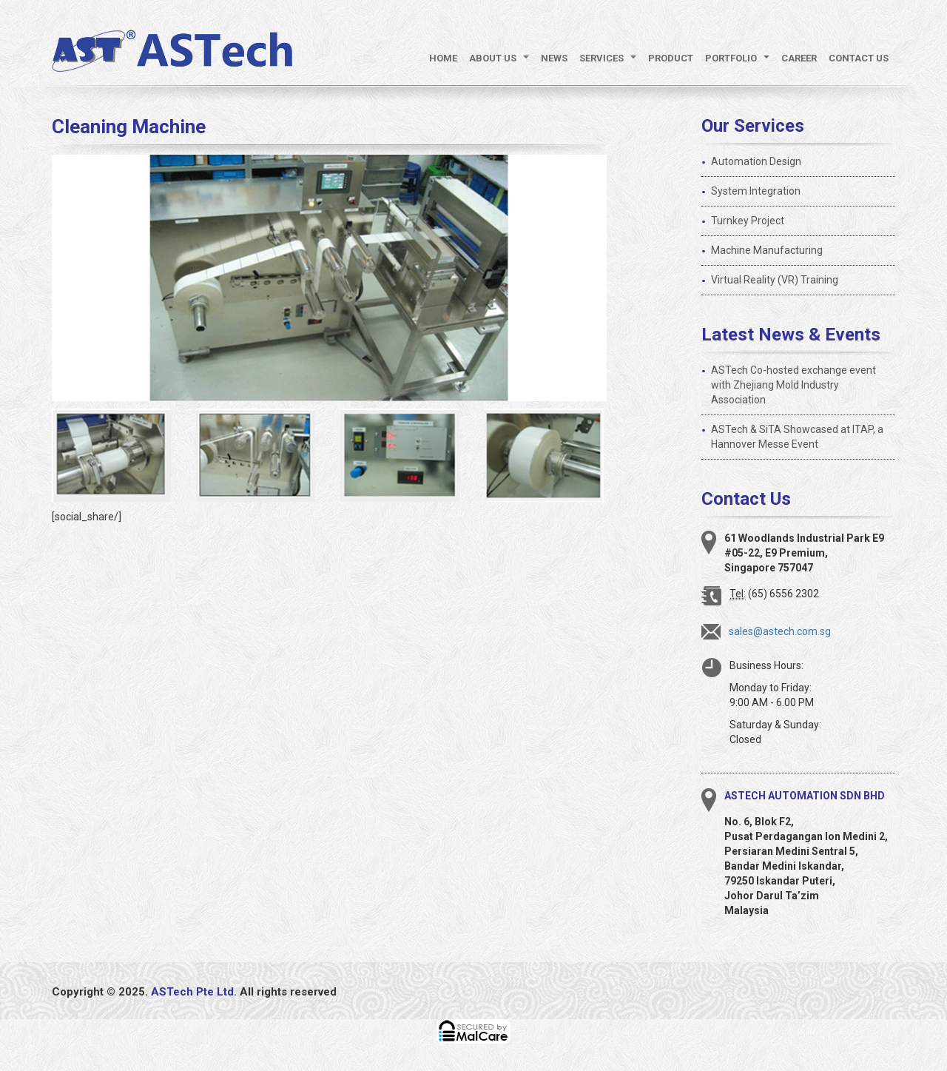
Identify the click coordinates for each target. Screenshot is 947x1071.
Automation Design (756, 161)
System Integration (756, 191)
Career (799, 58)
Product (670, 58)
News (554, 58)
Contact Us (859, 58)
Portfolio (740, 61)
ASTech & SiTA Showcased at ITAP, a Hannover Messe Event (797, 436)
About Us (501, 61)
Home (443, 58)
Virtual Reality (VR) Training (774, 280)
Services (610, 61)
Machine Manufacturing (767, 250)
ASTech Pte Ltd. (194, 991)
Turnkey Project (747, 220)
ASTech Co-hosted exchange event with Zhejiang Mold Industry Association (793, 385)
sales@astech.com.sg (780, 631)
